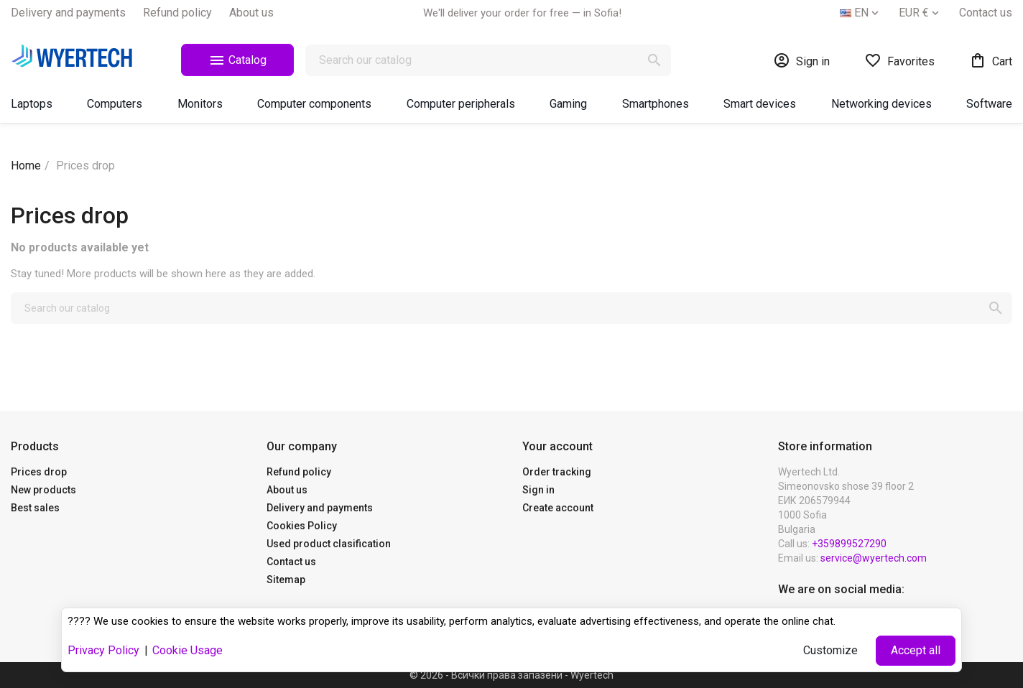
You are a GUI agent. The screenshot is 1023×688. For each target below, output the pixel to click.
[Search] (488, 60)
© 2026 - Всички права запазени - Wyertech (511, 675)
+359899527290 (849, 543)
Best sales (35, 507)
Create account (557, 507)
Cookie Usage (187, 650)
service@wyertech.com (873, 558)
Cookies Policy (302, 525)
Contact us (985, 12)
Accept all (915, 650)
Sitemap (286, 579)
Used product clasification (329, 543)
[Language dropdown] (860, 13)
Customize (830, 650)
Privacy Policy (103, 650)
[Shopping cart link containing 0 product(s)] (990, 60)
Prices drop (39, 472)
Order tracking (556, 472)
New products (43, 490)
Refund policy (177, 12)
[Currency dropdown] (920, 13)
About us (251, 12)
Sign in (538, 490)
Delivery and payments (68, 12)
